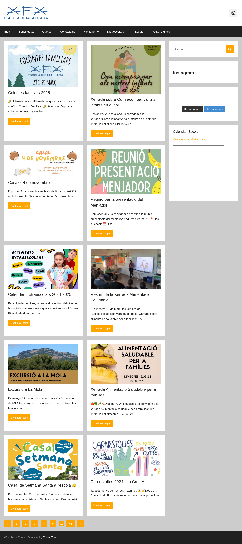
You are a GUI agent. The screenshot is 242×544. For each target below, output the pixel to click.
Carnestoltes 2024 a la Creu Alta (120, 481)
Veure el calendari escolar (189, 139)
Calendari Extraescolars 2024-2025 (39, 294)
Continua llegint (19, 121)
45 (70, 523)
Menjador (91, 31)
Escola (139, 31)
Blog (7, 31)
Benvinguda (26, 31)
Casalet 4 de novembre (29, 182)
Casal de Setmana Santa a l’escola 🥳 (42, 485)
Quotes (46, 31)
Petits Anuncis (161, 31)
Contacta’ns (67, 31)
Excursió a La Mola (25, 389)
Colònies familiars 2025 (29, 92)
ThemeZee (49, 537)
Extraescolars (117, 31)
